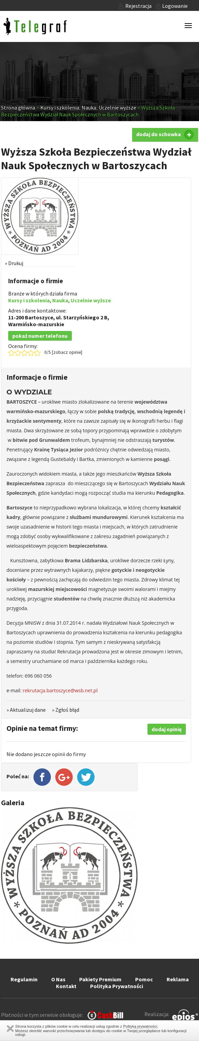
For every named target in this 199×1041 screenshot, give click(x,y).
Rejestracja (135, 5)
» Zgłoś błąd (65, 709)
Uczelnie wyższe (117, 107)
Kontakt (66, 986)
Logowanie (172, 5)
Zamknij (10, 1028)
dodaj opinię (167, 729)
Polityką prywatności (140, 1026)
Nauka (89, 107)
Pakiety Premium (100, 979)
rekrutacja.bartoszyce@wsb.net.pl (60, 690)
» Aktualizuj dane (26, 709)
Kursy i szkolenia (59, 107)
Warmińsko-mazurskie (36, 324)
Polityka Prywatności (116, 986)
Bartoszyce (39, 317)
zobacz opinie (67, 352)
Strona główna (18, 107)
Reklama (178, 979)
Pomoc (144, 979)
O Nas (58, 979)
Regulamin (24, 979)
